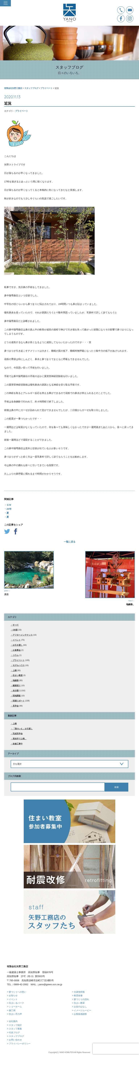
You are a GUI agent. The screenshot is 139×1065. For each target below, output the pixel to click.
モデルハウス (19, 665)
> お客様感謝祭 (79, 1014)
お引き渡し (18, 645)
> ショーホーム (14, 1006)
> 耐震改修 (77, 995)
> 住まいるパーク (15, 1003)
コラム (16, 655)
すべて (16, 625)
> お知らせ (12, 995)
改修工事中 (18, 744)
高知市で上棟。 (20, 739)
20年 (9, 509)
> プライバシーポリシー (18, 1043)
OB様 (15, 630)
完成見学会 (18, 733)
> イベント (12, 999)
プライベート (21, 111)
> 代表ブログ (13, 1032)
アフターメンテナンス (23, 635)
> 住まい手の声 (14, 1014)
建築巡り (17, 685)
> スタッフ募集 (14, 1028)
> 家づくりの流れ (80, 999)
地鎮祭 (16, 680)
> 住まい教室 (78, 1003)
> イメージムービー (81, 1010)
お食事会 (17, 650)
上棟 (15, 670)
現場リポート (19, 701)
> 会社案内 (12, 1021)
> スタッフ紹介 (14, 1025)
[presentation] (116, 1048)
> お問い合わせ (14, 1040)
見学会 (16, 706)
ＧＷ (9, 505)
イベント (17, 640)
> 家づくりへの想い (16, 992)
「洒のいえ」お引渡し (23, 729)
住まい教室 (18, 675)
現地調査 (17, 696)
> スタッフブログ (15, 1036)
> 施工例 (11, 1010)
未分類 (16, 690)
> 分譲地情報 (78, 992)
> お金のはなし (79, 1006)
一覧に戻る (69, 541)
